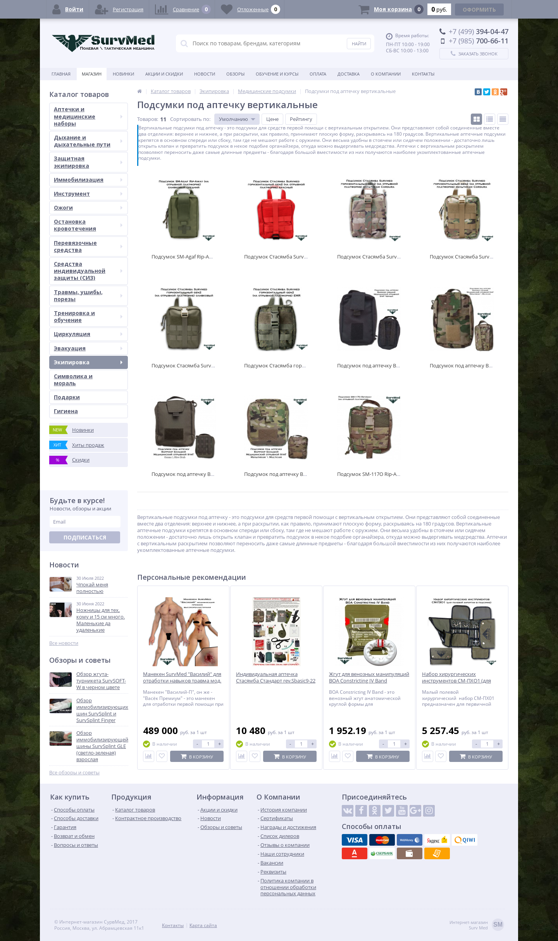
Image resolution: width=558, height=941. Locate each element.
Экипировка (88, 362)
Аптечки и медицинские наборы (88, 116)
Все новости (63, 643)
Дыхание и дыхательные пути (88, 141)
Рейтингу (301, 118)
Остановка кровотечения (88, 225)
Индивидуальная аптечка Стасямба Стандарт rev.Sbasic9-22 (275, 677)
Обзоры (235, 74)
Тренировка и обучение (88, 316)
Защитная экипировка (88, 162)
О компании (386, 74)
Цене (272, 118)
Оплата (318, 74)
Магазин (92, 74)
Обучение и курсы (277, 74)
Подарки (67, 397)
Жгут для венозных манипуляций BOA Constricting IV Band (369, 677)
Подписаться (85, 537)
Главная (61, 74)
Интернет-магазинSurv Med (477, 925)
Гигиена (66, 411)
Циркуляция (88, 334)
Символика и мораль (73, 379)
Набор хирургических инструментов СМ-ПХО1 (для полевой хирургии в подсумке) (459, 681)
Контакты (423, 74)
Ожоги (88, 207)
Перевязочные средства (88, 246)
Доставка (349, 74)
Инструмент (88, 193)
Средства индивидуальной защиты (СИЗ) (88, 270)
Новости (204, 74)
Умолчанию (233, 118)
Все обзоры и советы (74, 772)
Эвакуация (88, 348)
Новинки (123, 74)
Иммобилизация (88, 179)
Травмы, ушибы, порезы (88, 295)
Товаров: (147, 118)
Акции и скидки (164, 74)
